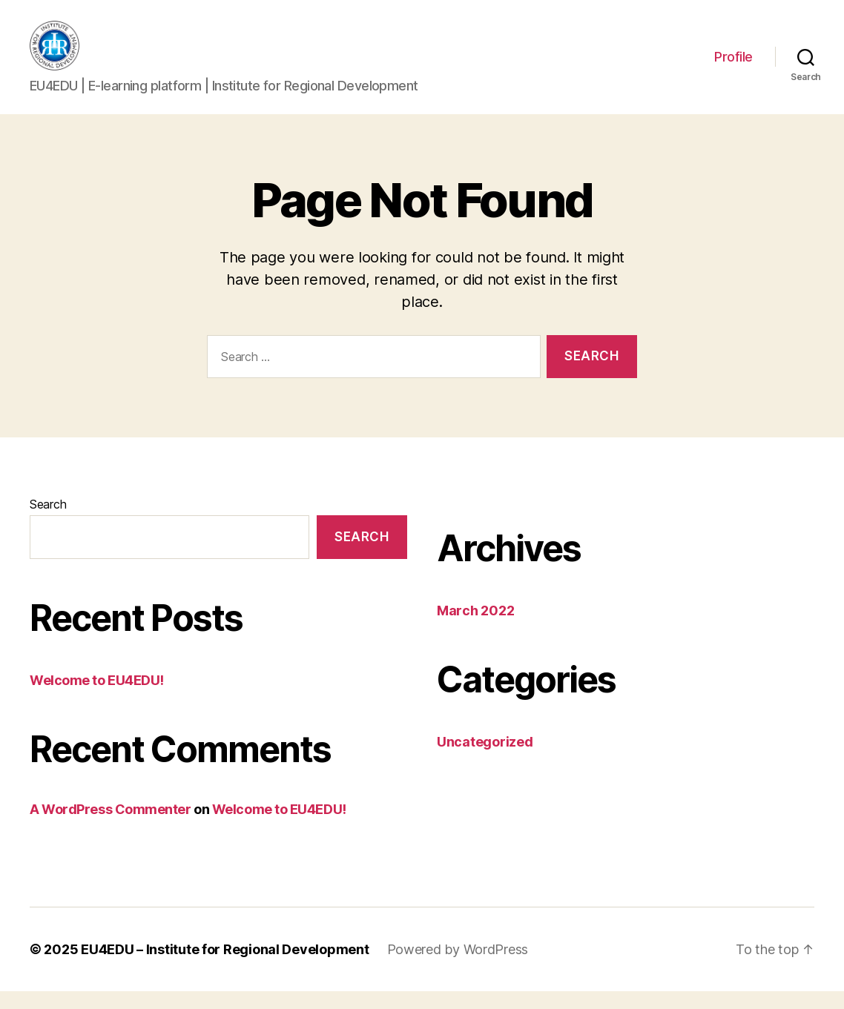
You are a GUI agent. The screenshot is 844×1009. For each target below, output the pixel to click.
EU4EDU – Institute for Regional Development (225, 967)
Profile (733, 65)
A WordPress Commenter (110, 826)
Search (48, 522)
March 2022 (475, 628)
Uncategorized (485, 759)
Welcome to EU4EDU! (97, 697)
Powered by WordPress (458, 967)
